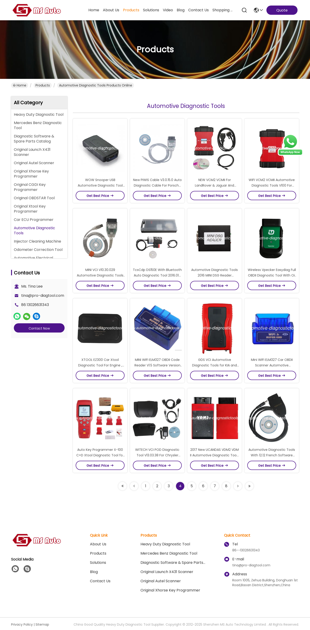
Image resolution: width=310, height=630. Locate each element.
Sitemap (42, 624)
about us (111, 10)
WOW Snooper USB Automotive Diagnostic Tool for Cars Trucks (100, 185)
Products (43, 85)
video (168, 10)
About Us (98, 544)
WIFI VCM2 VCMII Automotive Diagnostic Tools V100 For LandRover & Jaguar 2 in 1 (272, 185)
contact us (198, 10)
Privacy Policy (22, 624)
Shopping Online (223, 10)
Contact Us (100, 581)
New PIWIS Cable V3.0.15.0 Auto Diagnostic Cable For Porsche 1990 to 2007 (157, 185)
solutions (151, 10)
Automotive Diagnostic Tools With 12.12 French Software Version (271, 455)
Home (93, 10)
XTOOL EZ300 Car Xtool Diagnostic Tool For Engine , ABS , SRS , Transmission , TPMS (100, 365)
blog (181, 10)
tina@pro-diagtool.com (42, 295)
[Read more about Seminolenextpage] (122, 486)
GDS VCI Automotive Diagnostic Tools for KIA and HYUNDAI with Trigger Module (215, 365)
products (131, 10)
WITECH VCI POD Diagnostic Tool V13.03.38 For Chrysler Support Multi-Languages (157, 455)
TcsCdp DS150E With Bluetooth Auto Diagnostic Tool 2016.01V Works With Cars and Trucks (157, 275)
